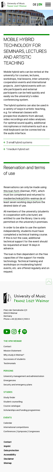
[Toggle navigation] (48, 5)
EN (40, 4)
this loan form (12, 191)
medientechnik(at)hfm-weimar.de (23, 198)
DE (34, 4)
